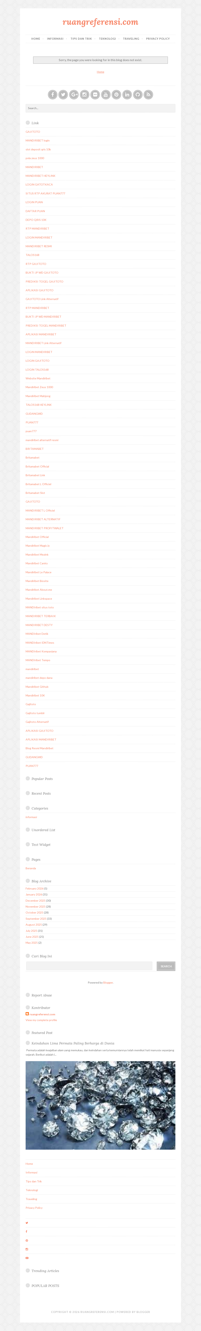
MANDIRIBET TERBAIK (41, 616)
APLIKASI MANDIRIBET (41, 334)
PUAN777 (32, 422)
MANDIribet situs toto (40, 607)
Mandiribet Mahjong (38, 396)
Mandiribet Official (37, 537)
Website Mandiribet (38, 378)
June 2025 (32, 936)
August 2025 (34, 924)
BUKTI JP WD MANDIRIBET (43, 316)
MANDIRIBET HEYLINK (40, 175)
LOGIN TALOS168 (37, 369)
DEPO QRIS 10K (36, 219)
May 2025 (32, 942)
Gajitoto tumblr (35, 713)
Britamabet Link (35, 475)
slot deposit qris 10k (38, 149)
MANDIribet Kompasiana (41, 651)
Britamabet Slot (35, 492)
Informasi (55, 38)
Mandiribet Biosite (37, 581)
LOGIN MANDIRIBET (39, 237)
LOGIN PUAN (34, 202)
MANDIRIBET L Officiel (40, 510)
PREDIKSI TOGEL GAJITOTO (44, 281)
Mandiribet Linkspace (39, 598)
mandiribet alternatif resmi (42, 440)
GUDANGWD (34, 413)
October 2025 (34, 912)
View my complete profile (41, 1020)
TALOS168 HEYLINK (39, 404)
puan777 (31, 431)
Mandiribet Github (37, 686)
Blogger (108, 982)
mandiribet (32, 669)
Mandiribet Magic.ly (38, 545)
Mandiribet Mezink (37, 554)
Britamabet (33, 457)
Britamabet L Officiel (38, 484)
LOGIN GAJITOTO (37, 360)
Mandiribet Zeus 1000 (39, 387)
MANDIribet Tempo (38, 660)
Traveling (131, 38)
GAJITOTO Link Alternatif (42, 299)
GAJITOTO (33, 131)
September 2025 (36, 918)
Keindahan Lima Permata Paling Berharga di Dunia (73, 1043)
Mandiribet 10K (35, 695)
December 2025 (35, 900)
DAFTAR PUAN (35, 211)
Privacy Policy (158, 38)
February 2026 (34, 888)
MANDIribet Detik (37, 633)
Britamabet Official (37, 466)
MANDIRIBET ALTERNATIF (43, 519)
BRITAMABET (35, 448)
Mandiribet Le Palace (38, 572)
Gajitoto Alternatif (37, 721)
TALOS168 (32, 255)
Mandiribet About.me (39, 589)
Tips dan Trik (81, 38)
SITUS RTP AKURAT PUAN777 (45, 193)
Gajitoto (31, 704)
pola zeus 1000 (35, 158)
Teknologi (107, 38)
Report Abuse (42, 995)
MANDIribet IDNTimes (40, 642)
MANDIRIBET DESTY (39, 625)
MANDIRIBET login (38, 140)
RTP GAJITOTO (36, 263)
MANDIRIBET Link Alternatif (43, 343)
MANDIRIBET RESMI (39, 246)
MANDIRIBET (34, 167)
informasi (31, 817)
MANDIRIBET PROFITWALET (45, 528)
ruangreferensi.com (100, 21)
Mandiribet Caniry (37, 563)
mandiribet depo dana (39, 677)
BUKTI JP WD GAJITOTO (42, 272)
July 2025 (31, 930)
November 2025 (35, 906)
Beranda (31, 868)
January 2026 (34, 894)
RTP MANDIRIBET (37, 228)
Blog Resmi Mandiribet (39, 748)
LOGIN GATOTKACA (39, 184)
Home (35, 38)
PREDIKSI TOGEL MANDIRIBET (46, 325)
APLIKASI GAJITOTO (39, 290)
